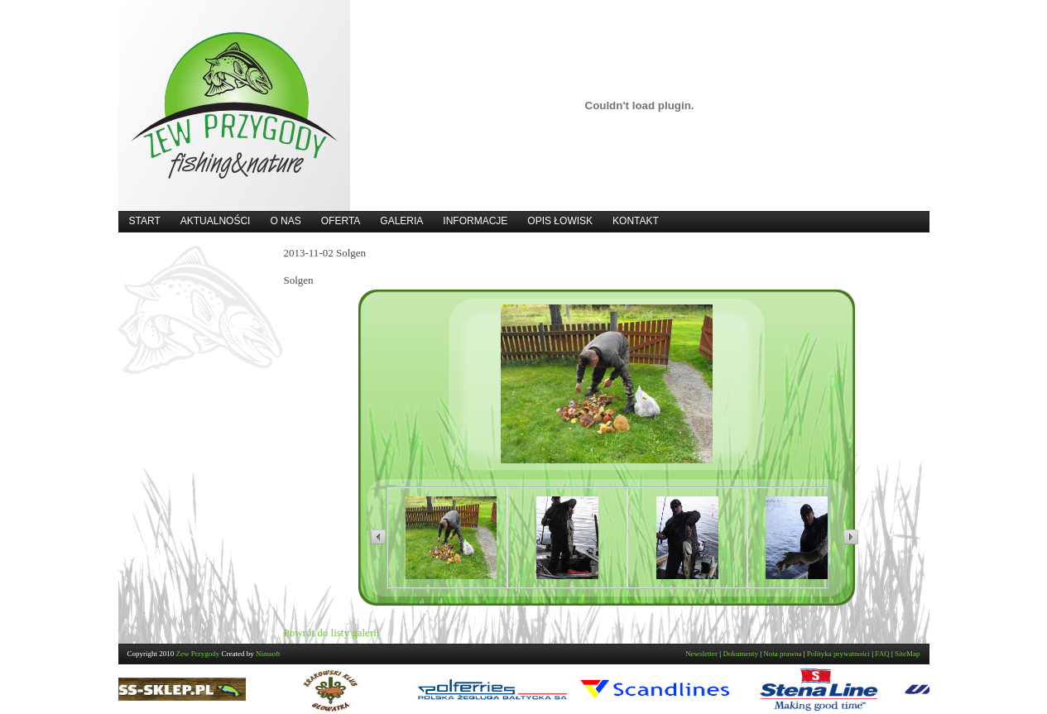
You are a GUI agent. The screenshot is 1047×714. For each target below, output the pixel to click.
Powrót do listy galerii (332, 632)
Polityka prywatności (838, 653)
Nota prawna (782, 653)
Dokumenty (740, 653)
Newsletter (701, 653)
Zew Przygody (198, 653)
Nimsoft (268, 653)
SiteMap (907, 653)
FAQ (882, 653)
